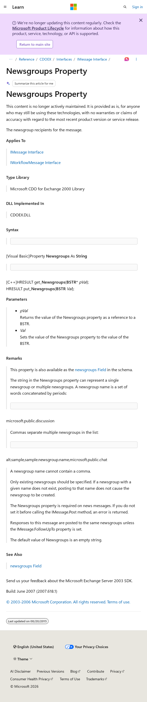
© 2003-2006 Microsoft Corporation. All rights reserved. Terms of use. (68, 601)
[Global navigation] (5, 6)
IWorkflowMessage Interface (35, 162)
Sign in (137, 6)
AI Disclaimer (20, 671)
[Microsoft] (73, 7)
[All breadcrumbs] (10, 59)
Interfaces (64, 59)
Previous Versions (50, 671)
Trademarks (95, 678)
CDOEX (45, 59)
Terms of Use (70, 678)
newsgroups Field (90, 369)
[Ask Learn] (127, 59)
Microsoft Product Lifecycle (38, 28)
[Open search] (125, 6)
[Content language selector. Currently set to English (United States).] (33, 647)
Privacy (115, 671)
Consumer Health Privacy (30, 678)
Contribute (95, 671)
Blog (73, 671)
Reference (26, 59)
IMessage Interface (92, 59)
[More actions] (136, 59)
